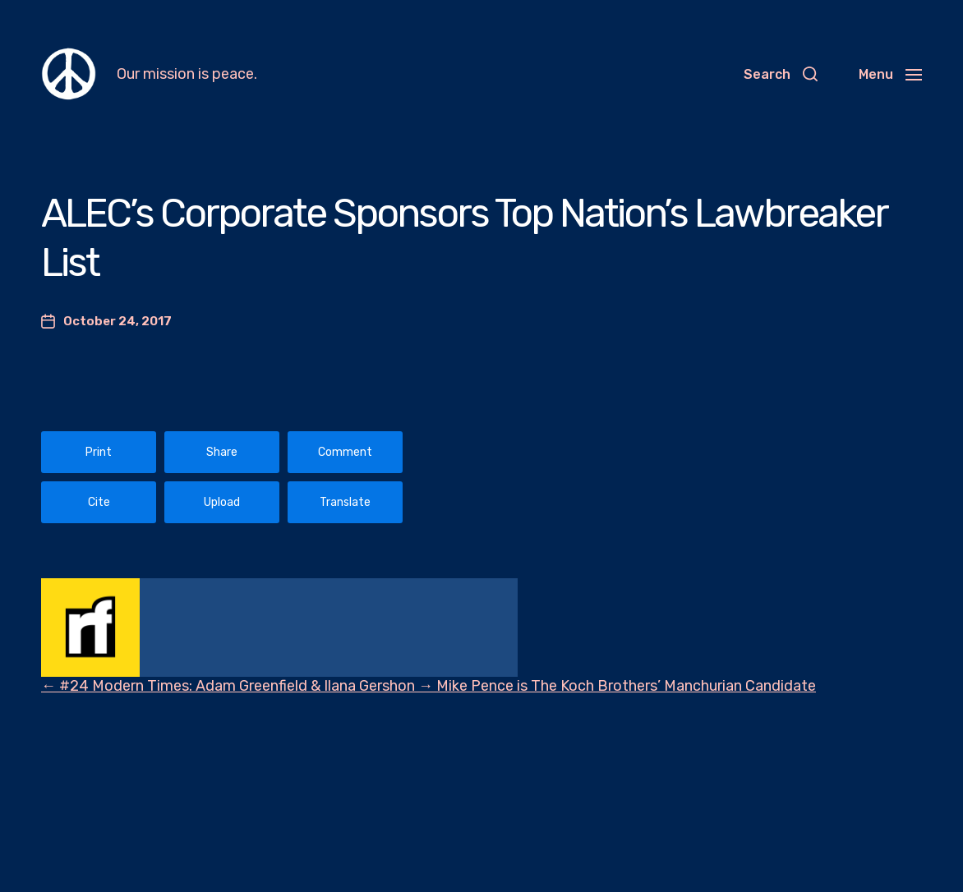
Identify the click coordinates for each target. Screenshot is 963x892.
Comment (345, 452)
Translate (345, 502)
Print (98, 452)
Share (221, 452)
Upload (222, 502)
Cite (99, 502)
